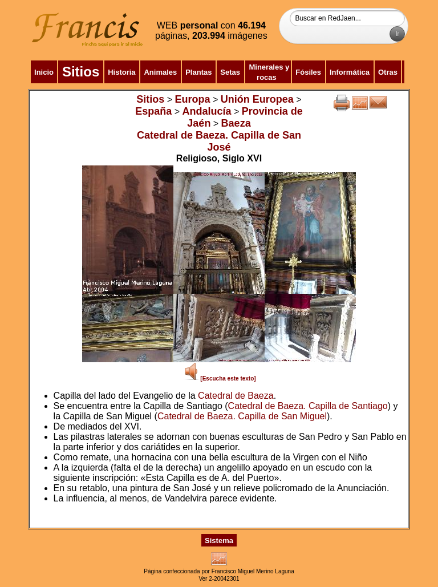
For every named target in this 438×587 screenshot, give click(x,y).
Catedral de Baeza (236, 395)
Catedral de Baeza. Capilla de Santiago (308, 406)
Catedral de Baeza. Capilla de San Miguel (242, 416)
